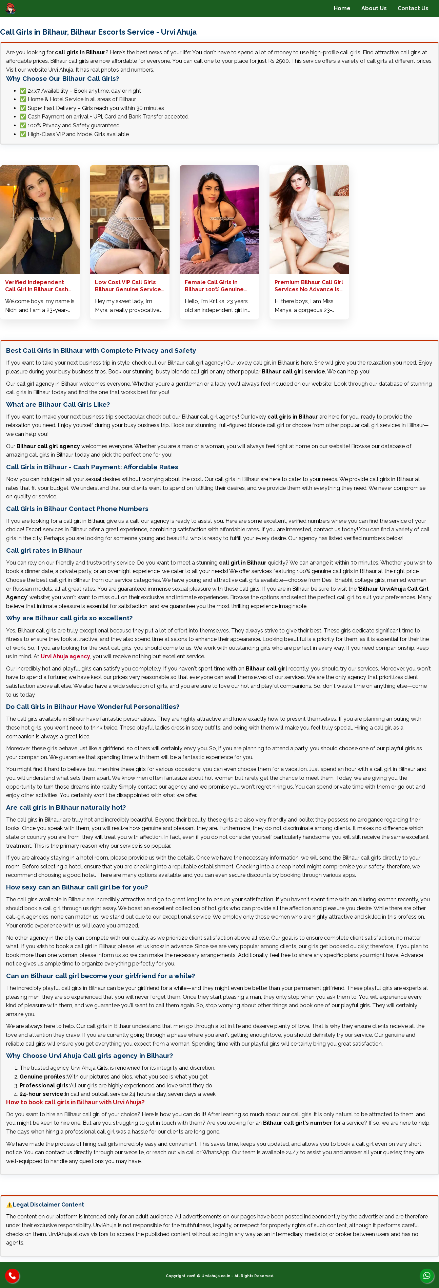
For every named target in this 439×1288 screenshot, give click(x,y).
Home (342, 8)
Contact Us (413, 8)
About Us (374, 8)
